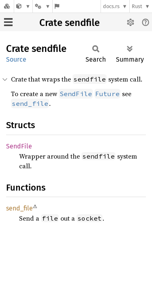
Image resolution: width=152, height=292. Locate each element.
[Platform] (42, 6)
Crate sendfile (69, 22)
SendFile (19, 146)
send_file (19, 208)
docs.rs (111, 6)
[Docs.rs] (7, 6)
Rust (137, 6)
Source (16, 59)
